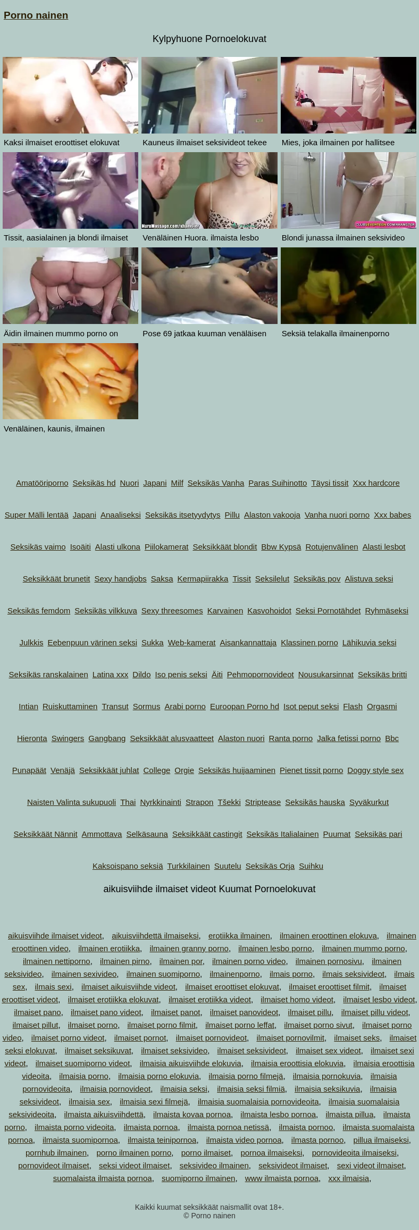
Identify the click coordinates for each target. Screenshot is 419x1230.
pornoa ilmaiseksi (271, 1152)
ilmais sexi (53, 986)
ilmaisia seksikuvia (327, 1088)
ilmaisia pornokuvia (327, 1076)
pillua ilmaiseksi (381, 1139)
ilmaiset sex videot (328, 1050)
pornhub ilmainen (56, 1152)
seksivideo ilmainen (214, 1165)
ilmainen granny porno (188, 948)
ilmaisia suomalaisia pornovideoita (258, 1101)
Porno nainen (36, 15)
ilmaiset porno (93, 1024)
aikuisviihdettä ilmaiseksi (155, 935)
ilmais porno (291, 973)
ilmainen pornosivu (329, 961)
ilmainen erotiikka (109, 948)
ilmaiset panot (175, 1012)
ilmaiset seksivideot (251, 1050)
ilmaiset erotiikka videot (210, 999)
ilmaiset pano (37, 1012)
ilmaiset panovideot (244, 1012)
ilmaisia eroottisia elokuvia (297, 1063)
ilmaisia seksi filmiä (251, 1088)
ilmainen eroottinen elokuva (328, 935)
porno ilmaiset (206, 1152)
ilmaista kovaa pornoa (192, 1114)
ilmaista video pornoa (244, 1139)
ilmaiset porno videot (68, 1037)
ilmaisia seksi (184, 1088)
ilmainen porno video (249, 961)
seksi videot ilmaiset (134, 1165)
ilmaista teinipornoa (162, 1139)
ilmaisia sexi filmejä (154, 1101)
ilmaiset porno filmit (161, 1024)
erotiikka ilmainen (239, 935)
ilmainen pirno (124, 961)
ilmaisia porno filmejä (245, 1076)
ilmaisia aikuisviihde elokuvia (190, 1063)
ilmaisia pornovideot (115, 1088)
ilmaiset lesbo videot (379, 999)
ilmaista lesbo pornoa (278, 1114)
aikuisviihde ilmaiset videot (55, 935)
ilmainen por (181, 961)
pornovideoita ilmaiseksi (354, 1152)
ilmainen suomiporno (163, 973)
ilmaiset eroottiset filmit (329, 986)
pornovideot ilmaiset (53, 1165)
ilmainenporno (234, 973)
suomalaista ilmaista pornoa (102, 1178)
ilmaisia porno (83, 1076)
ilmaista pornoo (306, 1127)
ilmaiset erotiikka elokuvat (113, 999)
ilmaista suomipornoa (80, 1139)
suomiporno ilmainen (198, 1178)
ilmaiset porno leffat (239, 1024)
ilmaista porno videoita (74, 1127)
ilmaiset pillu (310, 1012)
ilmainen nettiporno (56, 961)
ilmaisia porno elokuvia (158, 1076)
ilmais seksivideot (353, 973)
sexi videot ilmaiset (370, 1165)
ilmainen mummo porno (363, 948)
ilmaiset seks (357, 1037)
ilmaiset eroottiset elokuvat (232, 986)
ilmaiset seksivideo (174, 1050)
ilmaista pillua (349, 1114)
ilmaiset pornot (140, 1037)
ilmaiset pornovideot (211, 1037)
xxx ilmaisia (348, 1178)
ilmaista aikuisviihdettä (104, 1114)
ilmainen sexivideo (84, 973)
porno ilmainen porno (133, 1152)
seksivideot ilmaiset (292, 1165)
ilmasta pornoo (317, 1139)
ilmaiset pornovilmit (290, 1037)
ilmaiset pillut (35, 1024)
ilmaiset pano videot (106, 1012)
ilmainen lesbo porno (275, 948)
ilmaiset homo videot (297, 999)
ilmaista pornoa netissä (228, 1127)
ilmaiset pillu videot (374, 1012)
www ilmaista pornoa (282, 1178)
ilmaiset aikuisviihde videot (128, 986)
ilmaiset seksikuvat (98, 1050)
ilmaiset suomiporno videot (83, 1063)
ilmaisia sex (89, 1101)
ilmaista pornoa (151, 1127)
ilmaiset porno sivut (318, 1024)
